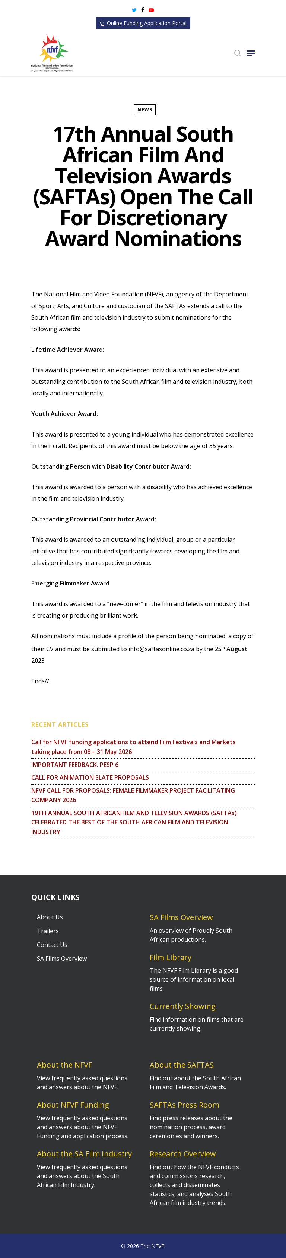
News (144, 109)
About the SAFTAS (182, 1065)
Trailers (48, 931)
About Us (50, 917)
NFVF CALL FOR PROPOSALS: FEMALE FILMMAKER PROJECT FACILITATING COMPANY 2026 (133, 795)
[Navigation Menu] (251, 53)
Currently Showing (183, 1006)
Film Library (170, 957)
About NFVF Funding (73, 1105)
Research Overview (183, 1154)
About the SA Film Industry (84, 1154)
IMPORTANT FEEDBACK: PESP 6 (74, 765)
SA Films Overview (62, 958)
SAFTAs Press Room (184, 1105)
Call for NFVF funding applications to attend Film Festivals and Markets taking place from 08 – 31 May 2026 (133, 747)
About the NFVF (64, 1065)
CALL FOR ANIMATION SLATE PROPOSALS (90, 777)
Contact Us (52, 945)
